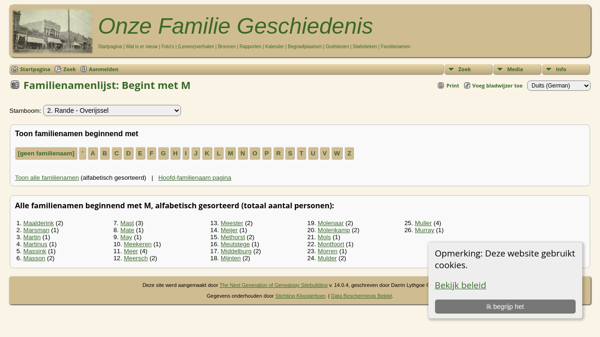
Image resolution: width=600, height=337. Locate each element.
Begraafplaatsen (305, 46)
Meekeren (137, 244)
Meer (131, 251)
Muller (423, 223)
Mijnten (231, 258)
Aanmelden (104, 69)
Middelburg (236, 251)
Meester (232, 223)
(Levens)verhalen (196, 46)
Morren (328, 251)
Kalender (274, 46)
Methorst (233, 237)
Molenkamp (334, 230)
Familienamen (395, 46)
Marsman (36, 230)
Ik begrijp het (505, 306)
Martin (32, 237)
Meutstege (235, 244)
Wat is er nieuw (142, 46)
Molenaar (331, 223)
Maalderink (38, 223)
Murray (424, 230)
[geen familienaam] (46, 153)
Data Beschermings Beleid (361, 296)
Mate (127, 230)
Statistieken (365, 46)
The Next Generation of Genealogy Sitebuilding (273, 285)
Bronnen (227, 46)
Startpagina (110, 46)
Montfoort (331, 244)
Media (515, 69)
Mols (324, 237)
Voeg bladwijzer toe (497, 85)
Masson (34, 258)
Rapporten (251, 46)
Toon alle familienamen (47, 177)
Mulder (327, 258)
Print (452, 85)
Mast (127, 223)
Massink (34, 251)
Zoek (464, 69)
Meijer (229, 230)
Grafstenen (337, 46)
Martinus (35, 244)
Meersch (136, 258)
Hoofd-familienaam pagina (195, 177)
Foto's (167, 46)
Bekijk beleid (461, 285)
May (126, 237)
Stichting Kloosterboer (300, 296)
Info (561, 69)
